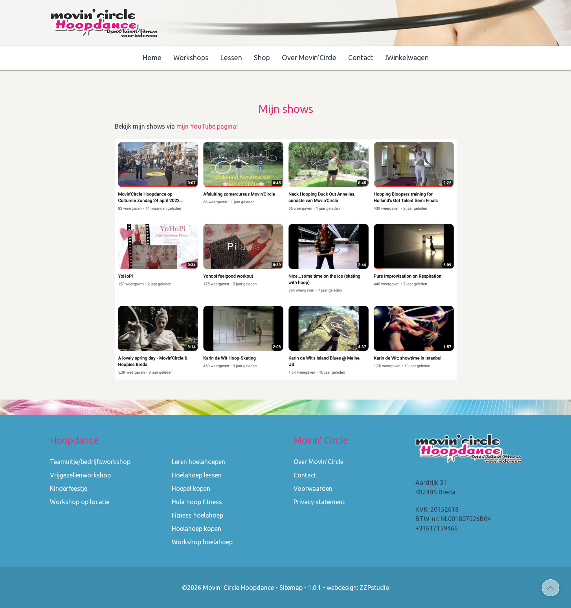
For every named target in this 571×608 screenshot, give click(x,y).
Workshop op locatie (79, 501)
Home (152, 57)
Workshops (190, 57)
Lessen (231, 57)
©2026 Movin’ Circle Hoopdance (228, 587)
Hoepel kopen (191, 488)
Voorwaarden (313, 488)
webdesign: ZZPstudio (358, 587)
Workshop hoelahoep (202, 541)
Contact (360, 57)
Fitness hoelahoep (197, 515)
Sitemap (291, 587)
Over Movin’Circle (309, 57)
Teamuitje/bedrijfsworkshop (90, 461)
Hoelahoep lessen (197, 475)
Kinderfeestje (68, 488)
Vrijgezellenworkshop (80, 475)
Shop (262, 57)
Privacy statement (319, 501)
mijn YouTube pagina (206, 126)
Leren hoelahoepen (198, 461)
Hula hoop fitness (197, 501)
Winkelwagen (407, 57)
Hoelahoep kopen (196, 528)
